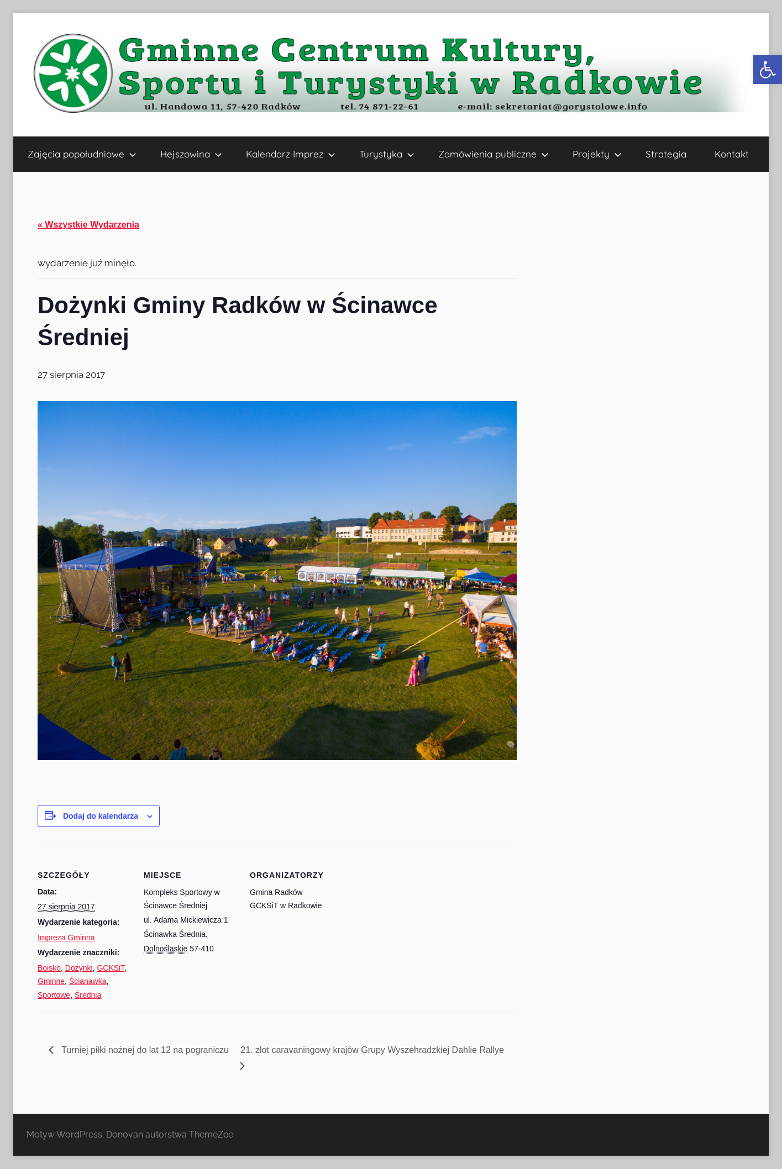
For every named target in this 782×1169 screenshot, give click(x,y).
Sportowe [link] (54, 995)
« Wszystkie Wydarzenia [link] (88, 224)
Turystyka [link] (386, 154)
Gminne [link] (51, 981)
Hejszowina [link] (191, 154)
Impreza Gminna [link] (66, 937)
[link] (767, 69)
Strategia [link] (665, 154)
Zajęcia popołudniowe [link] (82, 154)
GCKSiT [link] (110, 967)
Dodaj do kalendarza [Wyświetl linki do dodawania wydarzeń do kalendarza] (100, 816)
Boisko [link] (49, 967)
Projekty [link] (597, 154)
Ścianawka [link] (88, 981)
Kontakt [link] (732, 154)
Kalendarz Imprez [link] (290, 154)
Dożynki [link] (79, 967)
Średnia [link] (88, 995)
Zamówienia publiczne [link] (493, 154)
